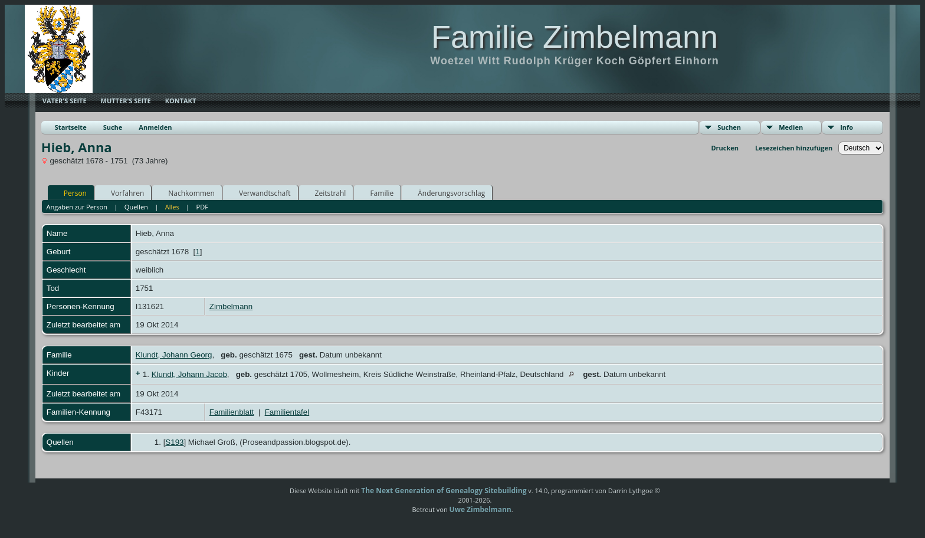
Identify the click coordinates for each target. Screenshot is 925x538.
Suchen (729, 127)
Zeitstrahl (325, 193)
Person (70, 193)
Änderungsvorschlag (446, 193)
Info (846, 127)
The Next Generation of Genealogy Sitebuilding (443, 490)
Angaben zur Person (76, 206)
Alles (172, 206)
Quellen (136, 206)
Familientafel (287, 412)
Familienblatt (231, 412)
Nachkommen (186, 193)
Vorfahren (122, 193)
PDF (202, 206)
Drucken (725, 147)
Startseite (71, 127)
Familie (376, 193)
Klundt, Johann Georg (174, 354)
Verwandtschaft (259, 193)
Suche (113, 127)
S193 (174, 442)
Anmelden (155, 127)
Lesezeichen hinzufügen (793, 147)
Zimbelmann (230, 306)
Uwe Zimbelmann (480, 509)
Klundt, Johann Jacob (189, 374)
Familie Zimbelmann (574, 36)
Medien (791, 127)
